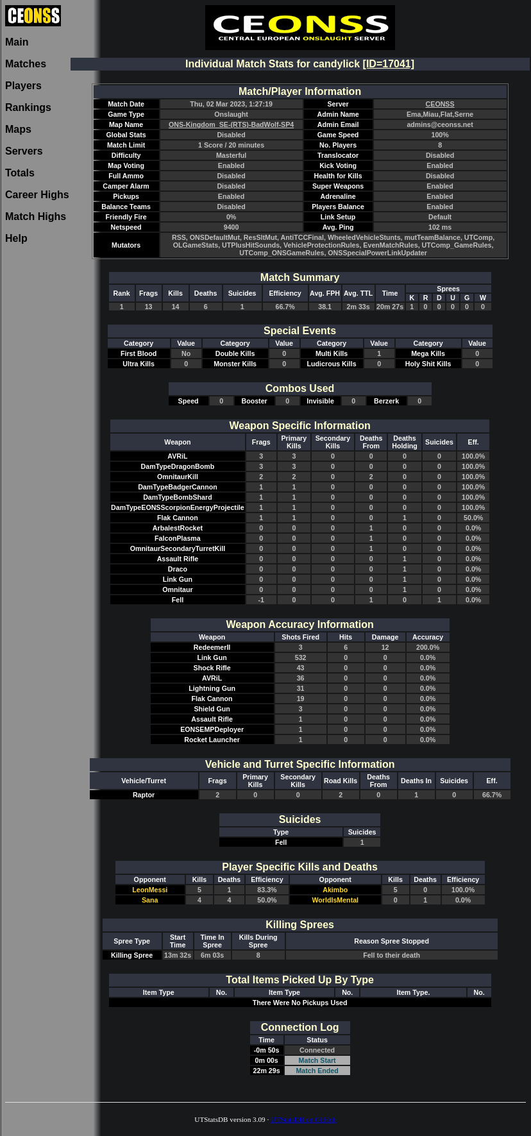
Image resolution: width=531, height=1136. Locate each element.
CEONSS (440, 104)
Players (23, 85)
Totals (20, 172)
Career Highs (37, 194)
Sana (150, 900)
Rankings (28, 107)
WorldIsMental (335, 900)
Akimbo (335, 890)
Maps (18, 129)
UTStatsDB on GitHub (304, 1119)
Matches (25, 63)
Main (16, 42)
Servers (24, 151)
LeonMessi (149, 890)
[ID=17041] (389, 63)
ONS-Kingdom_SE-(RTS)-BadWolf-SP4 (231, 124)
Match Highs (35, 216)
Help (16, 238)
